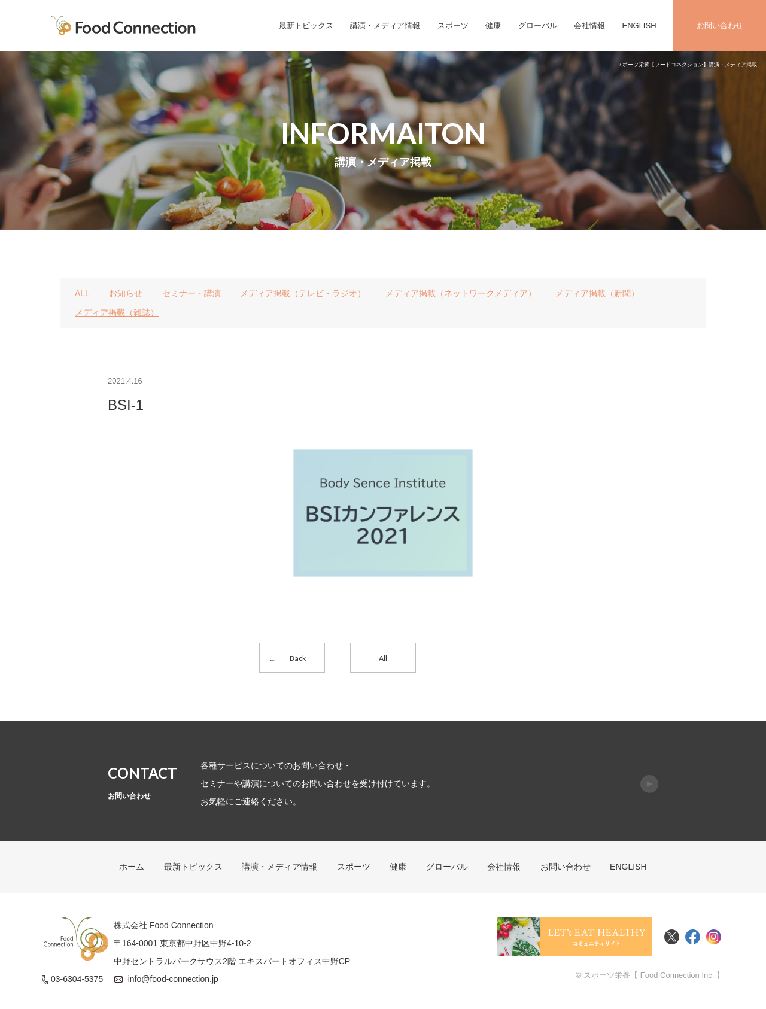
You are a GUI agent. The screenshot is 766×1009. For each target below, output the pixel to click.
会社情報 (589, 25)
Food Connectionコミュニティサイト (574, 936)
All (383, 658)
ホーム (131, 866)
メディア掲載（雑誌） (117, 312)
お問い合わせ (720, 25)
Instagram (713, 936)
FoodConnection (122, 25)
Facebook (692, 936)
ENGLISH (639, 25)
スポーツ (453, 25)
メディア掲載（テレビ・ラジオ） (303, 293)
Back (298, 658)
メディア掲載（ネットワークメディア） (460, 293)
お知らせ (125, 293)
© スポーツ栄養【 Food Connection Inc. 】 (650, 975)
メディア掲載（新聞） (597, 293)
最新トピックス (306, 25)
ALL (82, 293)
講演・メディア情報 (385, 25)
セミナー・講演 (191, 293)
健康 (493, 25)
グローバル (537, 25)
